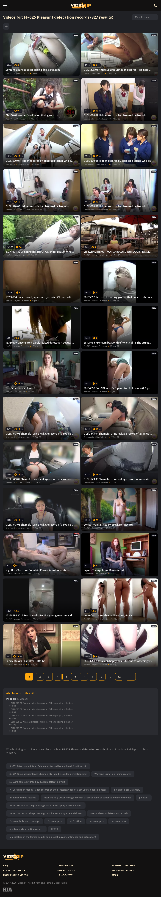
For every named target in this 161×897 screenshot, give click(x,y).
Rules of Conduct (14, 870)
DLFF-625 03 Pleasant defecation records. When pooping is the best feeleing (41, 723)
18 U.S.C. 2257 (64, 875)
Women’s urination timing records (112, 773)
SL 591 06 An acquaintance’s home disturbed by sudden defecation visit (48, 773)
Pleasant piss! (54, 821)
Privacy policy (66, 870)
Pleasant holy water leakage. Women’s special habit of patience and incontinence (87, 797)
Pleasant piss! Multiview (127, 789)
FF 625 (54, 829)
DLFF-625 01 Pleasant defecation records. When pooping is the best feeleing (41, 704)
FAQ (5, 865)
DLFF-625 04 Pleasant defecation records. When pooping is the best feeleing (41, 717)
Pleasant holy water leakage (24, 821)
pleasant (143, 797)
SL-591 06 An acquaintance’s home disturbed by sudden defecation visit (48, 766)
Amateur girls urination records (26, 829)
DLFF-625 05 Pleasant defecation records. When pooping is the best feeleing (41, 729)
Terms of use (65, 865)
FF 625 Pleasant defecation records (109, 813)
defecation (76, 821)
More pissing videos (15, 875)
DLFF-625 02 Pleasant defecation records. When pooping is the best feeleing (41, 710)
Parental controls (123, 865)
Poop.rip (11, 699)
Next (131, 676)
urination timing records (22, 797)
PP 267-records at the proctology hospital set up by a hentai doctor (46, 813)
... (110, 676)
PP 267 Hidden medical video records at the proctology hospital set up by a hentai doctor (57, 789)
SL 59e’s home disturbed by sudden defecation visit (37, 781)
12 (119, 676)
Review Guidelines (122, 870)
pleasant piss (96, 821)
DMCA (114, 875)
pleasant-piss (118, 821)
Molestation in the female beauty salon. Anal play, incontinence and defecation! (52, 836)
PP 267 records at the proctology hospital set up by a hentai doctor (45, 805)
